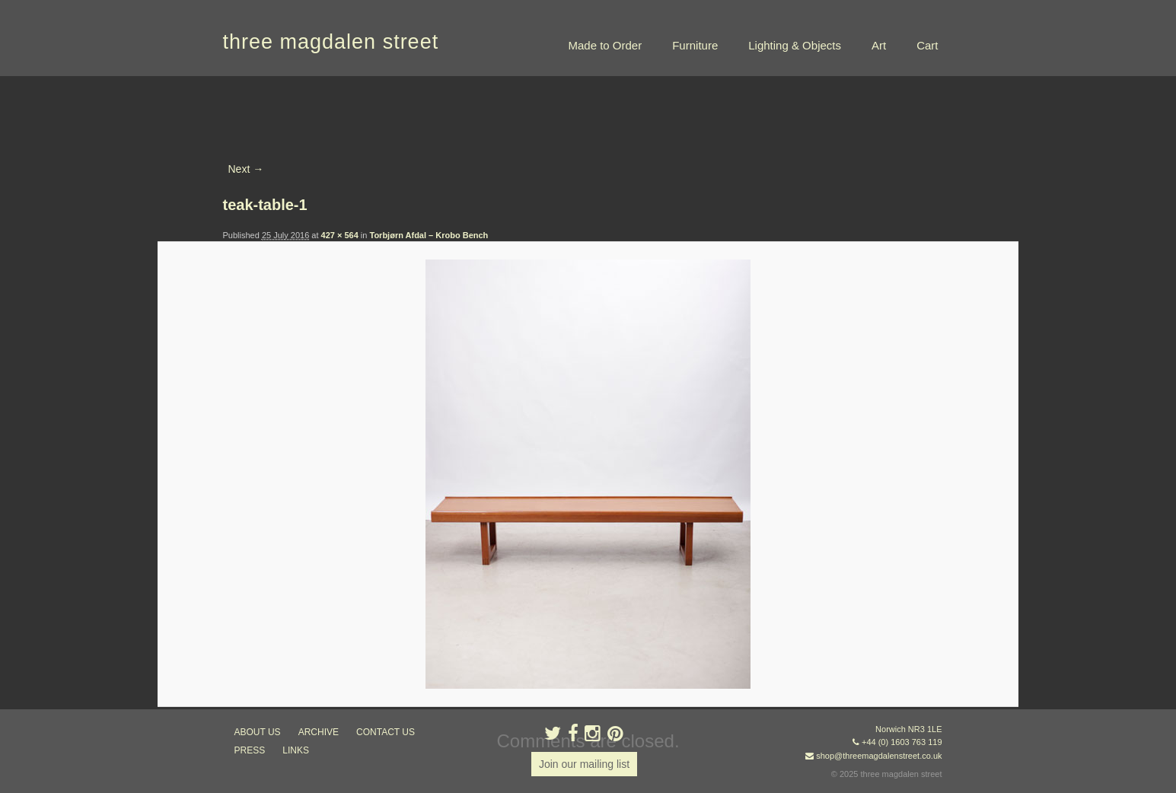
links (295, 750)
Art (879, 45)
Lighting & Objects (794, 45)
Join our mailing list (584, 764)
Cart (927, 45)
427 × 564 (340, 235)
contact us (385, 732)
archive (318, 732)
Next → (246, 169)
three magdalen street (331, 41)
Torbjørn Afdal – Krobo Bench (429, 235)
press (250, 750)
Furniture (695, 45)
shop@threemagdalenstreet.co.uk (879, 755)
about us (257, 732)
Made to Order (605, 45)
